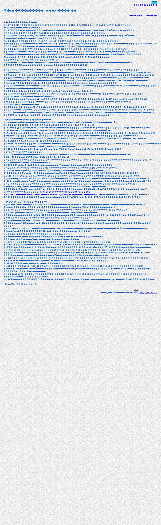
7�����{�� (151, 15)
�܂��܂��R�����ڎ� (145, 5)
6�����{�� (136, 15)
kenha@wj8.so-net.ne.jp (147, 293)
